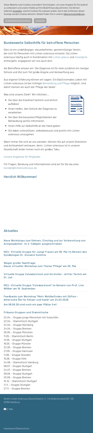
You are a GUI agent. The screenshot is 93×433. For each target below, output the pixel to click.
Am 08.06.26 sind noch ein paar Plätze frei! (31, 304)
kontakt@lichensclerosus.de (20, 167)
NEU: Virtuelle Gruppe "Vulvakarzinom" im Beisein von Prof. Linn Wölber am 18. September (44, 287)
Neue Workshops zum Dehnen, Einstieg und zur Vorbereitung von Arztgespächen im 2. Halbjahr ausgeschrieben (45, 242)
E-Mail (10, 409)
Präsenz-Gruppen (15, 312)
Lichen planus (61, 57)
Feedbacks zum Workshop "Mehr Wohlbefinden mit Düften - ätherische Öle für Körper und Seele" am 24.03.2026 (41, 298)
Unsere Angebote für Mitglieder (22, 156)
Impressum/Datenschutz (16, 428)
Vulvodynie (81, 57)
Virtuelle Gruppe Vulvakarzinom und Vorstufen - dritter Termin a (44, 274)
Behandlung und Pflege (56, 83)
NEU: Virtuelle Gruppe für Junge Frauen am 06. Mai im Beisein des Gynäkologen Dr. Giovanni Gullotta (45, 253)
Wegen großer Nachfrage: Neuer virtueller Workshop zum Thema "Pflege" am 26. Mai (40, 264)
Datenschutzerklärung (74, 14)
